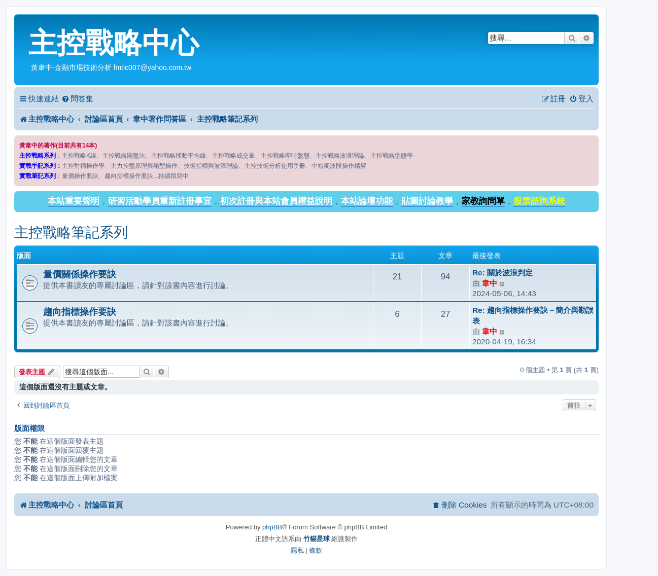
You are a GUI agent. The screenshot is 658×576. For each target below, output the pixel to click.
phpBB (272, 527)
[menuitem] (77, 98)
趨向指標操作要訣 (79, 311)
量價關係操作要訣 (79, 274)
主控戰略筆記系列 (71, 232)
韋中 (489, 283)
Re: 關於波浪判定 (502, 272)
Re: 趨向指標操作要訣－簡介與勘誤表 (533, 315)
